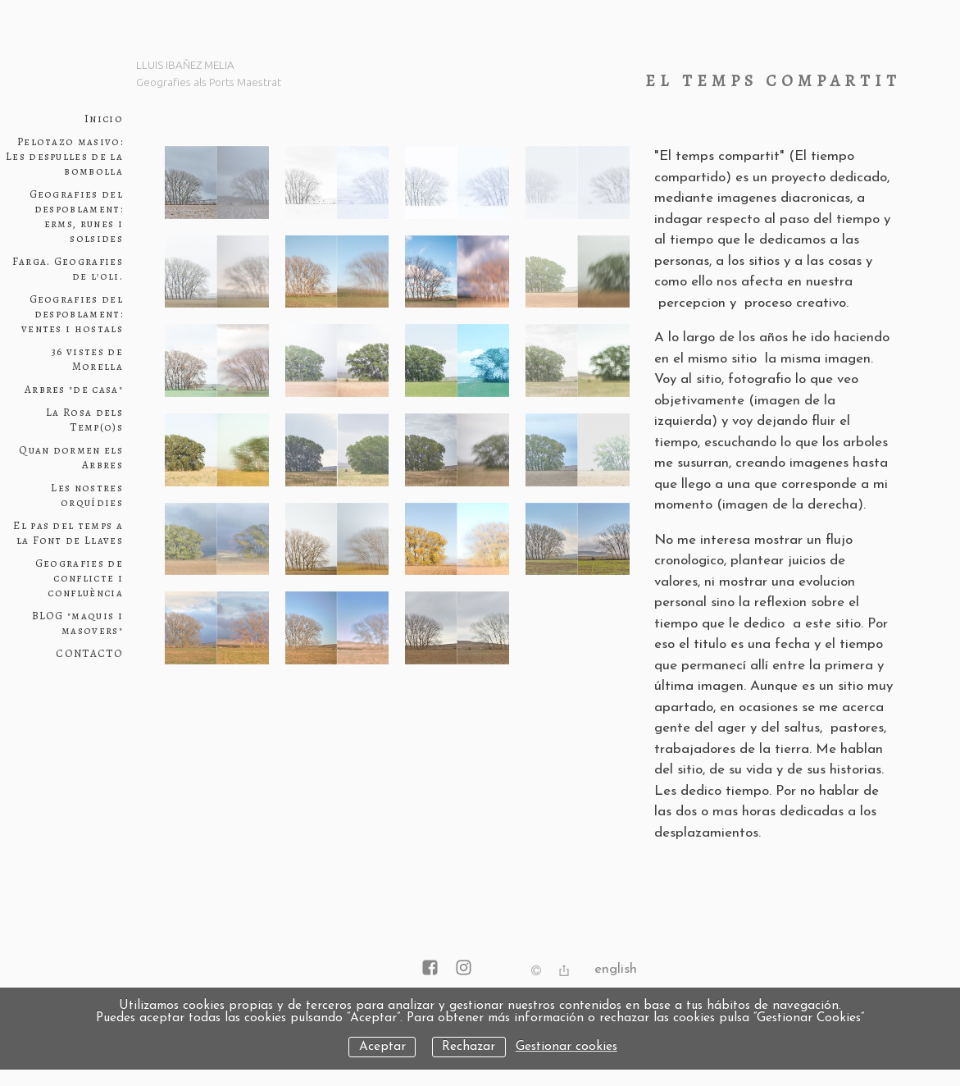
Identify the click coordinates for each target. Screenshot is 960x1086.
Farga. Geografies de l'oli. (67, 269)
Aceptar (382, 1047)
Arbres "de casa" (74, 389)
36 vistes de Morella (87, 359)
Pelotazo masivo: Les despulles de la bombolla (64, 157)
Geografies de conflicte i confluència (79, 578)
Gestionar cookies (566, 1047)
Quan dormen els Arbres (71, 457)
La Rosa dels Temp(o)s (84, 420)
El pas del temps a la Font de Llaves (68, 533)
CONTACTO (89, 653)
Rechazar (468, 1047)
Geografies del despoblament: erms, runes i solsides (76, 216)
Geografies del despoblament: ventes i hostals (72, 314)
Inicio (103, 119)
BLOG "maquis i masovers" (77, 623)
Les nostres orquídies (87, 495)
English (615, 969)
